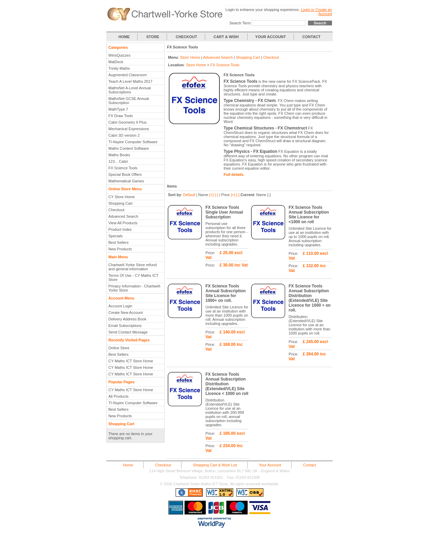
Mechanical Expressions (128, 129)
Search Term (240, 23)
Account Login (120, 306)
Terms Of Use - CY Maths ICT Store (133, 277)
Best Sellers (118, 242)
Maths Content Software (128, 148)
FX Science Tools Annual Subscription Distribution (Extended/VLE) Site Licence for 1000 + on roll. (310, 298)
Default (189, 195)
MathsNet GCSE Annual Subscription (128, 101)
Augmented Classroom (127, 75)
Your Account (270, 465)
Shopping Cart (120, 203)
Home (128, 465)
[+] (211, 195)
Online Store (118, 348)
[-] (216, 195)
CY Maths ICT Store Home (130, 361)
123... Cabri (118, 161)
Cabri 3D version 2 (124, 135)
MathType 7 (118, 109)
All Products (118, 396)
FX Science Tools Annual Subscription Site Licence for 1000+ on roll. (225, 293)
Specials (115, 236)
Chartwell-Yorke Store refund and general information (132, 267)
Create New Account (125, 312)
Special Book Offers (125, 174)
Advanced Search (123, 216)
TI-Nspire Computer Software (132, 142)
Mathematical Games (126, 181)
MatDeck (115, 62)
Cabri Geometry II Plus (127, 122)
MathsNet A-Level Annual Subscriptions (129, 90)
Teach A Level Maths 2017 (130, 81)
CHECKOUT (186, 37)
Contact (309, 465)
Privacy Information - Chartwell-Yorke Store (134, 288)
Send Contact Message (127, 332)
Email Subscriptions (125, 326)
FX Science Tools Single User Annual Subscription (224, 212)
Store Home (190, 57)
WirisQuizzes (119, 55)
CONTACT (311, 37)
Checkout (116, 210)
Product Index (120, 229)
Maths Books (119, 155)
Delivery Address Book (127, 319)
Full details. (234, 174)
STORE (152, 37)
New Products (120, 249)
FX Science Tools (123, 168)
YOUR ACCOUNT (270, 37)
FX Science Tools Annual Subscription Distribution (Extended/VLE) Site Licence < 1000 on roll (226, 384)
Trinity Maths (119, 68)
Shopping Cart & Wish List (215, 465)
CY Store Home (121, 197)
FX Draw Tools (120, 116)
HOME (124, 37)
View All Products (123, 223)
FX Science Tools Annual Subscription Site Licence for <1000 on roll (309, 214)
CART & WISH (227, 37)
